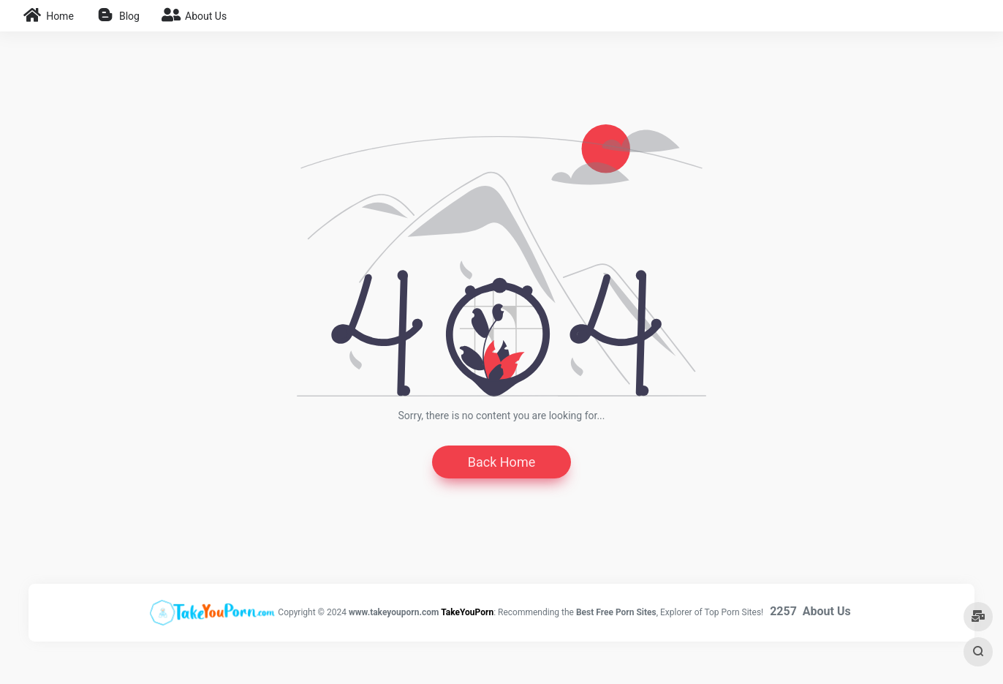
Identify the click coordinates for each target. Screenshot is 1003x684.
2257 (783, 611)
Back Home (501, 462)
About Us (827, 611)
